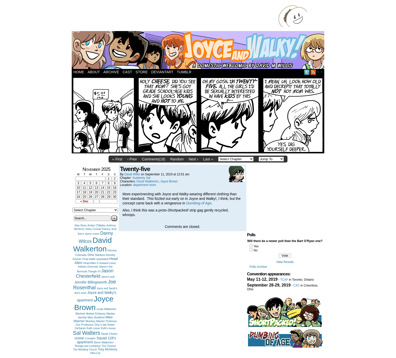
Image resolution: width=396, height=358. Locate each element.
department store (144, 185)
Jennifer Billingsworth (91, 282)
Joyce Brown (93, 303)
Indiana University (88, 266)
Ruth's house (108, 328)
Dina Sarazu (96, 255)
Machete (80, 313)
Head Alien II (90, 263)
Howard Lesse (107, 263)
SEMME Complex (85, 338)
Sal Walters (86, 333)
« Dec (84, 201)
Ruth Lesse (93, 328)
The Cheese (109, 346)
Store (142, 72)
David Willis (132, 174)
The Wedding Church (85, 349)
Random (177, 159)
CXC (296, 285)
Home (78, 72)
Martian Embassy (96, 313)
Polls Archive (258, 267)
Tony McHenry (107, 349)
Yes (256, 246)
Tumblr (184, 72)
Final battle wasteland (95, 258)
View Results (284, 262)
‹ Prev (132, 159)
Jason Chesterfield (94, 273)
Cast (127, 72)
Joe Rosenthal (94, 284)
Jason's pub (107, 276)
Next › (193, 159)
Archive (111, 72)
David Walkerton (92, 244)
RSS (313, 72)
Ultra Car (95, 353)
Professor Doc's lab (94, 324)
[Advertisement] (176, 16)
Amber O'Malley (96, 225)
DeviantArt (162, 72)
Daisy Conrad (93, 229)
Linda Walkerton (106, 309)
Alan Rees (81, 225)
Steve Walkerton (103, 342)
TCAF (284, 279)
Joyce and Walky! (199, 50)
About (94, 72)
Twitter (307, 72)
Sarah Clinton (109, 333)
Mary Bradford (96, 317)
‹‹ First (117, 159)
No (255, 250)
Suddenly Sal (141, 178)
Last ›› (208, 159)
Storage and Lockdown (88, 346)
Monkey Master (95, 321)
